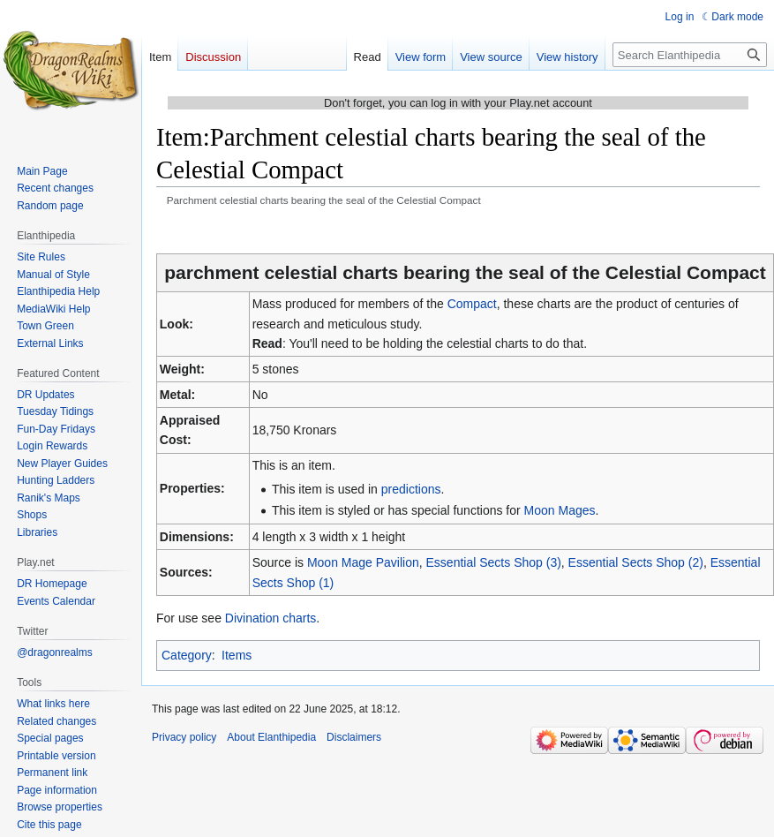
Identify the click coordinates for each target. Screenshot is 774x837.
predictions (411, 489)
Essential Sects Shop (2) (635, 562)
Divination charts (271, 618)
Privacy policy (184, 737)
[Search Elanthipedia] (689, 54)
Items (237, 655)
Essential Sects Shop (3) (493, 562)
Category (187, 655)
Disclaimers (354, 737)
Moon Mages (560, 510)
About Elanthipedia (271, 737)
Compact (472, 304)
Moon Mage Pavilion (363, 562)
